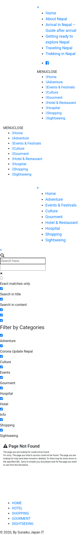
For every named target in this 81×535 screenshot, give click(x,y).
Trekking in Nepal (60, 53)
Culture (52, 92)
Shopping (54, 113)
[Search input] (23, 261)
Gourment (54, 98)
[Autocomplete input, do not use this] (23, 267)
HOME (17, 503)
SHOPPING (20, 513)
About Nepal (56, 19)
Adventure (55, 82)
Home (51, 13)
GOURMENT (21, 518)
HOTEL (17, 508)
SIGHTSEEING (22, 524)
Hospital (53, 108)
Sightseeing (56, 118)
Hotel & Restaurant (61, 103)
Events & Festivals (61, 87)
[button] (47, 72)
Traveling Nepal (59, 48)
